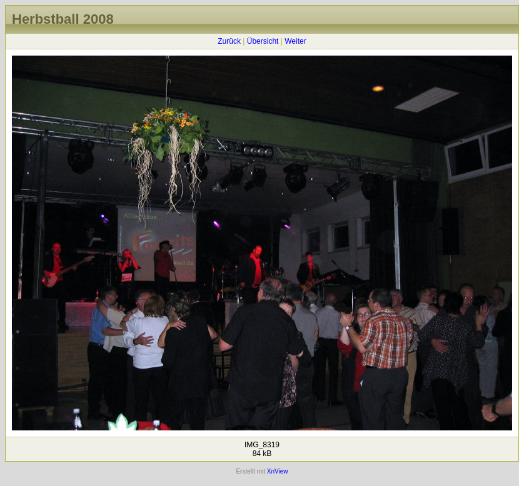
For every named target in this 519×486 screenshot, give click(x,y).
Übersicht (263, 41)
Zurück (229, 41)
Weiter (295, 41)
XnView (277, 471)
